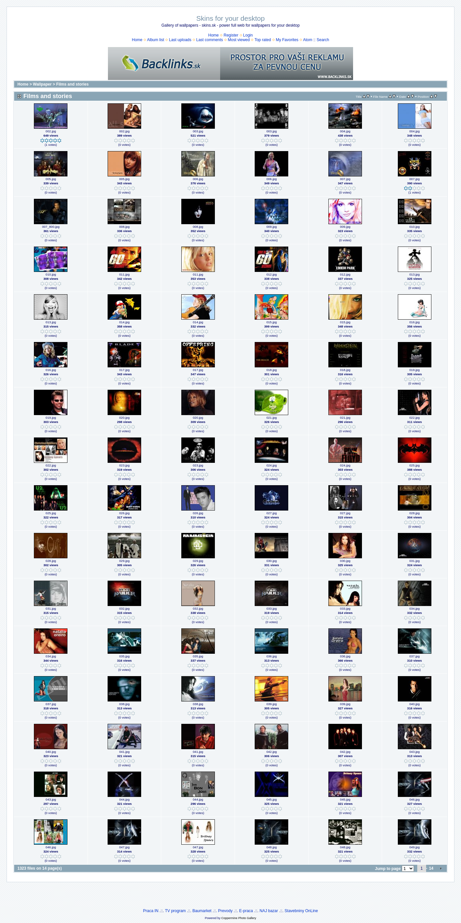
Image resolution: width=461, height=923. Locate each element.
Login (248, 35)
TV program (175, 911)
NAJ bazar (269, 911)
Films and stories (72, 84)
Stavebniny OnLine (301, 911)
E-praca (246, 911)
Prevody (225, 911)
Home (213, 35)
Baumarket (202, 911)
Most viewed (239, 40)
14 (431, 868)
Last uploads (180, 40)
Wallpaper (42, 84)
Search (323, 40)
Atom (307, 40)
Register (230, 35)
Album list (155, 40)
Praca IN (151, 911)
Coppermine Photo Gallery (238, 918)
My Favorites (287, 40)
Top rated (262, 40)
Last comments (209, 40)
